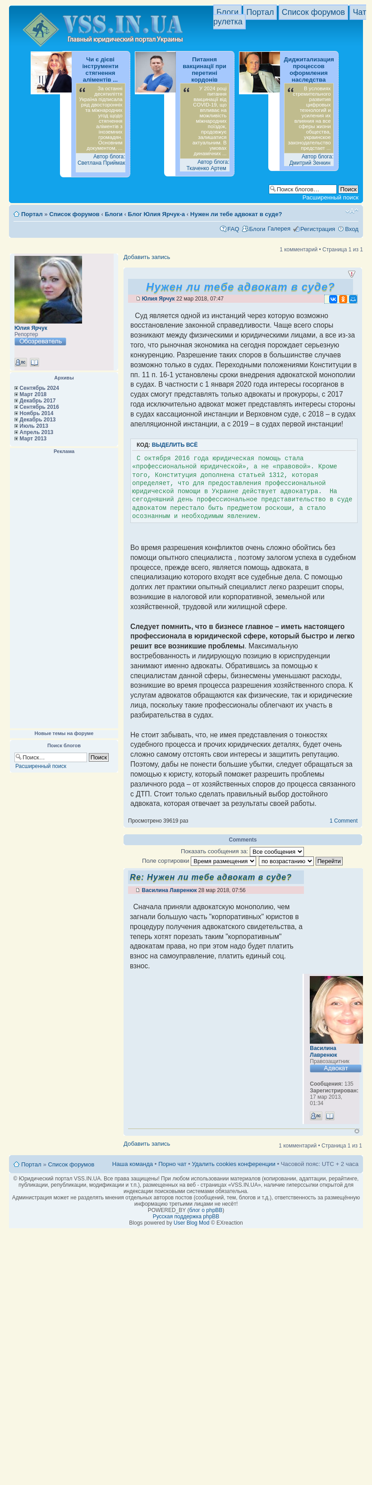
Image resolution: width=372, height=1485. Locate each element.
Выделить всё (175, 445)
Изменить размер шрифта (351, 211)
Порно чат (172, 1164)
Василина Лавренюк (169, 890)
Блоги (227, 12)
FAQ (233, 229)
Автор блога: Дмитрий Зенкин (311, 159)
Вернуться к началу (356, 1131)
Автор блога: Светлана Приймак (101, 159)
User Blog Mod (191, 1223)
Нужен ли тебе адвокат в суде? (236, 214)
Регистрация (317, 229)
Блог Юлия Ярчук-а (156, 214)
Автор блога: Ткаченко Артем (207, 165)
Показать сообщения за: (242, 851)
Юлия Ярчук (30, 328)
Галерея (278, 228)
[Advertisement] (64, 591)
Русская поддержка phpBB (186, 1216)
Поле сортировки (199, 860)
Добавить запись (147, 257)
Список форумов (313, 12)
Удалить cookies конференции (233, 1164)
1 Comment (344, 821)
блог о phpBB (205, 1210)
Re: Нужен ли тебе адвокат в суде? (211, 877)
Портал (260, 12)
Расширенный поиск (330, 197)
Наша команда (132, 1164)
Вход (351, 229)
